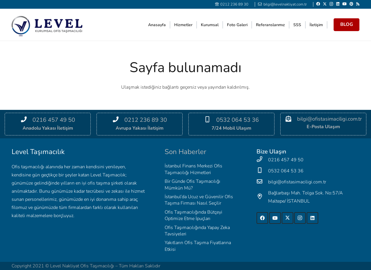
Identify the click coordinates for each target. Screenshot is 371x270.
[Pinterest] (351, 4)
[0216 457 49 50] (26, 120)
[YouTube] (344, 4)
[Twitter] (325, 4)
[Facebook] (318, 4)
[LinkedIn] (337, 4)
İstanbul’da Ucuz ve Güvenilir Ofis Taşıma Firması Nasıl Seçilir (199, 200)
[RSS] (357, 4)
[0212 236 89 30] (118, 120)
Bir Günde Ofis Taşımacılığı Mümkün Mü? (192, 184)
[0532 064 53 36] (210, 120)
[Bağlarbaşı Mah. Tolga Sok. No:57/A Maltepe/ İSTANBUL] (262, 197)
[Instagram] (331, 4)
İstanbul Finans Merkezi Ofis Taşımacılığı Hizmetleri (193, 169)
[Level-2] (47, 26)
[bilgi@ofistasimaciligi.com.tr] (262, 182)
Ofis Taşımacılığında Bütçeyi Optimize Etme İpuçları (193, 215)
